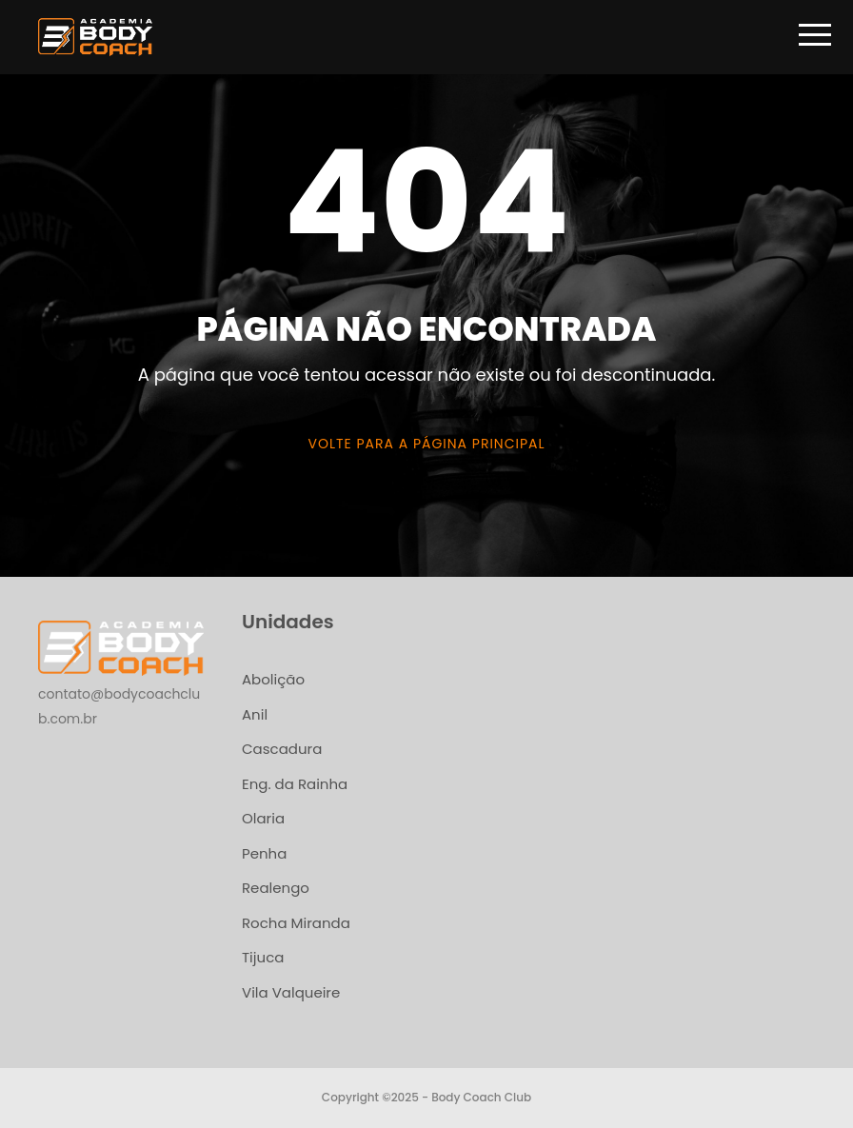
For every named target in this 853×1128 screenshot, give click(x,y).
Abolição (273, 679)
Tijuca (263, 957)
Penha (264, 853)
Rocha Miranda (296, 923)
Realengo (275, 888)
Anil (255, 714)
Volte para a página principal (426, 443)
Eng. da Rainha (294, 784)
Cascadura (282, 749)
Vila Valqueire (291, 992)
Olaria (263, 818)
